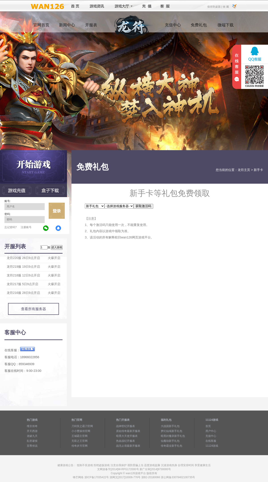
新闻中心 (67, 27)
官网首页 (41, 27)
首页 (75, 6)
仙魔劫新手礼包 (170, 440)
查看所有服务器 (33, 309)
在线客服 (210, 440)
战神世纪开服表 (125, 426)
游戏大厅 (122, 6)
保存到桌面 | (214, 6)
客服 (165, 6)
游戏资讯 (97, 6)
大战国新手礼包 (170, 426)
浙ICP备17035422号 (96, 477)
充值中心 (173, 27)
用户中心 (210, 431)
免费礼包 (199, 27)
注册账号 (26, 227)
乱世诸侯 (32, 440)
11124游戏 (211, 445)
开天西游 (32, 431)
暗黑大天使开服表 (127, 436)
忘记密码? (10, 227)
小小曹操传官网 (80, 431)
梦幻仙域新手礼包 (171, 431)
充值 (146, 6)
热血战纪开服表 (125, 440)
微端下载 (225, 27)
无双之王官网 (79, 440)
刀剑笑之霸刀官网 (82, 426)
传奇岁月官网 (79, 445)
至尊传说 (32, 445)
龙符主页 (244, 170)
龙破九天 (32, 436)
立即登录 (57, 211)
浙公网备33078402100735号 (178, 477)
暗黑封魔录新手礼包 (173, 436)
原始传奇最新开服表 (128, 431)
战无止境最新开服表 (128, 445)
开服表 (91, 27)
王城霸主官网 (79, 436)
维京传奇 (32, 426)
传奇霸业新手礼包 (171, 445)
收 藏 (225, 6)
